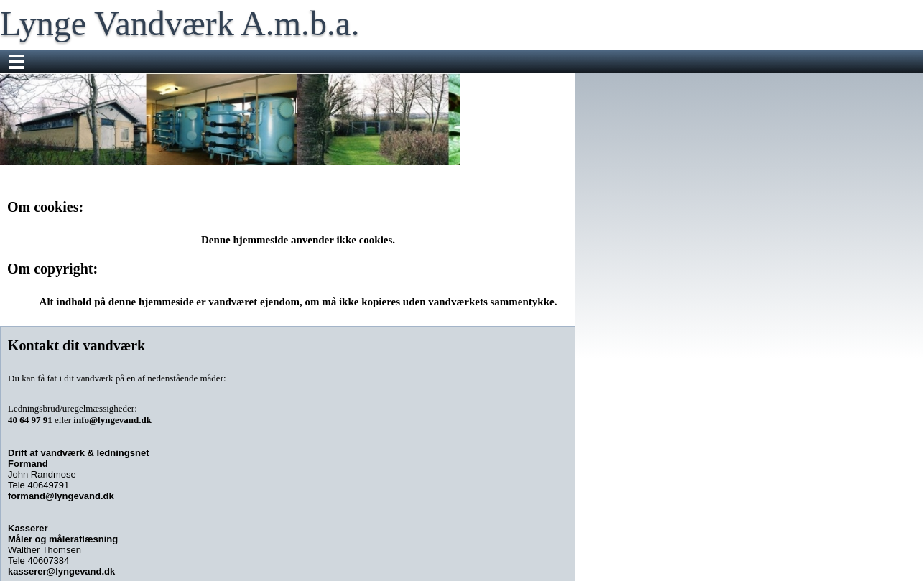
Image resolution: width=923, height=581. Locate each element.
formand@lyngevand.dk (61, 496)
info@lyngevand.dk (112, 419)
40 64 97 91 (30, 419)
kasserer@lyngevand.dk (61, 571)
